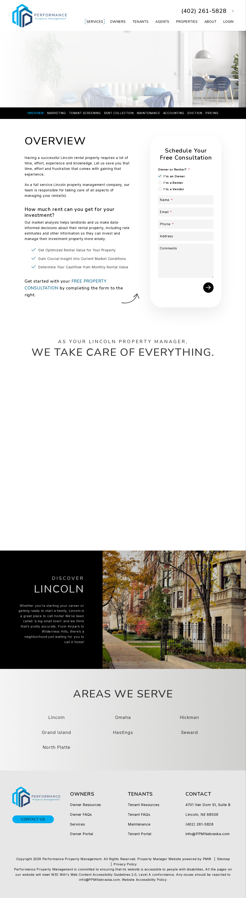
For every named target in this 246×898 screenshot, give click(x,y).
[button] (230, 11)
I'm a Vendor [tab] (174, 189)
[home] (39, 15)
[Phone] (186, 224)
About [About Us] (210, 22)
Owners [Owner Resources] (118, 22)
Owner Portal (81, 834)
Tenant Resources (143, 805)
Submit (208, 287)
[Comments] (186, 261)
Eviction (194, 113)
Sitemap (223, 859)
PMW (207, 859)
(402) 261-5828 (203, 11)
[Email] (186, 212)
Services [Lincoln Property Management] (95, 22)
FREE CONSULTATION (123, 85)
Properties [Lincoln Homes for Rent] (187, 22)
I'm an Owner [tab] (174, 176)
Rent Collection (119, 113)
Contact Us (33, 819)
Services (77, 824)
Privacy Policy (125, 864)
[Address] (186, 236)
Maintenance (148, 113)
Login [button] (228, 22)
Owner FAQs (81, 814)
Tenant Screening (85, 113)
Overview (36, 113)
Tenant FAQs (139, 814)
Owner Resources (85, 805)
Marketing (56, 113)
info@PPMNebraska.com (207, 834)
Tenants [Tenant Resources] (140, 22)
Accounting (173, 113)
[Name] (186, 199)
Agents (162, 22)
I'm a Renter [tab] (173, 183)
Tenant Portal (139, 834)
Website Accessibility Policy (144, 880)
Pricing (211, 113)
